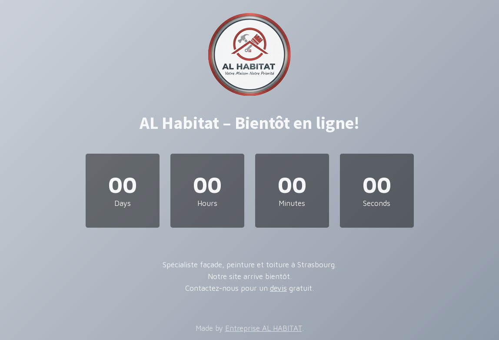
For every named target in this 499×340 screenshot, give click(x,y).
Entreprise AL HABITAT (263, 328)
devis (278, 288)
